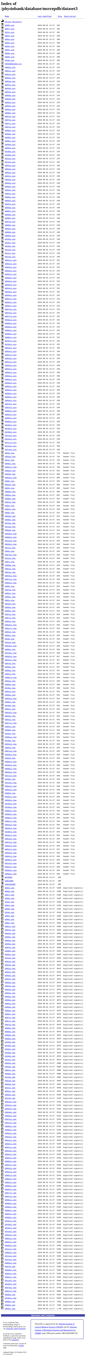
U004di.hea (10, 604)
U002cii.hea (11, 821)
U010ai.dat (10, 1042)
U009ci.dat (10, 954)
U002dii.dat (11, 1151)
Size (60, 16)
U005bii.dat (11, 1263)
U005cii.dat (11, 1175)
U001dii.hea (11, 744)
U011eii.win (11, 449)
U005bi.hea (10, 607)
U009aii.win (11, 330)
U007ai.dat (10, 1017)
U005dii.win (11, 386)
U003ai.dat (10, 975)
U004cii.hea (11, 849)
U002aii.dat (11, 1101)
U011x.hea (9, 460)
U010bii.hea (11, 831)
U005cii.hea (11, 467)
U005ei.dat (10, 1010)
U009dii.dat (11, 1217)
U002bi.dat (10, 1063)
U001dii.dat (11, 1137)
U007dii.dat (11, 1287)
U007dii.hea (11, 554)
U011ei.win (10, 162)
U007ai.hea (10, 614)
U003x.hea (9, 453)
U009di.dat (10, 1035)
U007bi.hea (10, 590)
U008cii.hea (11, 677)
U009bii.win (11, 334)
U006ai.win (10, 109)
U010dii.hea (11, 807)
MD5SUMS (8, 877)
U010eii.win (11, 344)
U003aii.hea (11, 477)
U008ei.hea (10, 519)
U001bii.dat (11, 1235)
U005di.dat (10, 1007)
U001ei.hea (10, 691)
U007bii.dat (11, 1122)
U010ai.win (10, 239)
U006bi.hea (10, 793)
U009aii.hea (11, 737)
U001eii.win (11, 260)
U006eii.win (11, 400)
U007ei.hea (10, 502)
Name (7, 16)
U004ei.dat (10, 993)
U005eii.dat (11, 1242)
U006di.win (10, 214)
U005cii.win (11, 298)
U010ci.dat (10, 1049)
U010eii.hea (11, 765)
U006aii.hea (11, 772)
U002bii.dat (11, 1144)
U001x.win (9, 36)
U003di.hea (10, 470)
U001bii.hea (11, 625)
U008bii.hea (11, 754)
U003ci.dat (10, 979)
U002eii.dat (11, 1154)
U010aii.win (11, 425)
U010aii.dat (11, 1298)
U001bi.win (10, 67)
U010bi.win (10, 151)
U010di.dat (10, 1052)
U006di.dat (10, 1073)
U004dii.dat (11, 1112)
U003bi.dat (10, 1066)
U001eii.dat (11, 1140)
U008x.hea (9, 481)
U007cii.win (11, 316)
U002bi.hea (10, 695)
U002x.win (9, 39)
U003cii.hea (11, 660)
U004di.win (10, 99)
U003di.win (10, 88)
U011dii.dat (11, 1231)
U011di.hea (10, 526)
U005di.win (10, 207)
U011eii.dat (11, 1259)
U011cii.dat (11, 1249)
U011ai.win (10, 158)
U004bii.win (11, 284)
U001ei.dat (10, 930)
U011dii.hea (11, 782)
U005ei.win (10, 106)
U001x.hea (9, 505)
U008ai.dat (10, 1028)
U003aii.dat (11, 1158)
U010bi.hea (10, 705)
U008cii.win (11, 414)
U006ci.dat (10, 1014)
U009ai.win (10, 134)
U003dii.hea (11, 646)
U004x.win (9, 46)
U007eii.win (11, 407)
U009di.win (10, 144)
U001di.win (10, 169)
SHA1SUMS (9, 881)
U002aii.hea (11, 786)
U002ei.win (10, 183)
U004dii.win (11, 291)
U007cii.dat (11, 1193)
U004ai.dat (10, 986)
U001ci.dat (10, 926)
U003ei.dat (10, 982)
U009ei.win (10, 148)
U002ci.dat (10, 1091)
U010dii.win (11, 432)
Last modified (44, 16)
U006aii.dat (11, 1179)
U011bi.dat (10, 1098)
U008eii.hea (11, 761)
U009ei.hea (10, 702)
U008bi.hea (10, 498)
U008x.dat (9, 909)
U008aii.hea (11, 810)
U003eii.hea (11, 576)
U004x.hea (9, 551)
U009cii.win (11, 418)
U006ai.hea (10, 611)
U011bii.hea (11, 653)
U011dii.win (11, 446)
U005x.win (9, 50)
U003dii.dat (11, 1168)
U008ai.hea (10, 667)
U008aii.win (11, 320)
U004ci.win (10, 193)
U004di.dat (10, 989)
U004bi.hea (10, 716)
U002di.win (10, 179)
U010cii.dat (11, 1221)
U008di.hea (10, 491)
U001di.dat (10, 1080)
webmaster (15, 1340)
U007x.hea (9, 561)
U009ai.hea (10, 670)
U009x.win (9, 57)
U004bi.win (10, 95)
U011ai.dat (10, 958)
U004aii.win (11, 281)
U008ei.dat (10, 1305)
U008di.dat (10, 1294)
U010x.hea (9, 639)
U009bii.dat (11, 1210)
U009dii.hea (11, 814)
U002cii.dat (11, 1147)
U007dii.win (11, 404)
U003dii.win (11, 277)
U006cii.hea (11, 856)
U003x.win (9, 43)
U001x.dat (9, 923)
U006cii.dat (11, 1182)
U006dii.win (11, 397)
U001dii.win (11, 358)
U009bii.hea (11, 860)
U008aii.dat (11, 1200)
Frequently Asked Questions (16, 1329)
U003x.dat (9, 888)
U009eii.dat (11, 1130)
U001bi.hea (10, 621)
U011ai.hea (10, 642)
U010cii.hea (11, 835)
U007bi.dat (10, 947)
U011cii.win (11, 442)
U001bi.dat (10, 965)
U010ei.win (10, 246)
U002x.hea (9, 600)
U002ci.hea (10, 674)
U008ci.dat (10, 1308)
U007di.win (10, 221)
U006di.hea (10, 684)
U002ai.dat (10, 968)
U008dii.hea (11, 768)
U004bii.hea (11, 828)
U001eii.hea (11, 845)
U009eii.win (11, 337)
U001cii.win (11, 355)
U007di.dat (10, 1266)
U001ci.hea (10, 709)
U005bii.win (11, 383)
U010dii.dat (11, 1224)
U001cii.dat (11, 1291)
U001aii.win (11, 348)
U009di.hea (10, 565)
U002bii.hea (11, 656)
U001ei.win (10, 74)
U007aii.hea (11, 751)
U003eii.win (11, 376)
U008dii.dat (11, 1203)
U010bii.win (11, 428)
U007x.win (9, 29)
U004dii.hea (11, 853)
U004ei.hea (10, 747)
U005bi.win (10, 200)
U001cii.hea (11, 628)
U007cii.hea (11, 723)
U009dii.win (11, 421)
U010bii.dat (11, 1284)
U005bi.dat (10, 1000)
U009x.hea (9, 512)
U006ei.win (10, 218)
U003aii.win (11, 270)
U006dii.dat (11, 1186)
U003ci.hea (10, 593)
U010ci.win (10, 242)
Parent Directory (13, 21)
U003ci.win (10, 85)
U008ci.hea (10, 463)
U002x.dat (9, 905)
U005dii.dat (11, 1252)
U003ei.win (10, 190)
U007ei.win (10, 127)
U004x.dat (9, 916)
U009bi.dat (10, 951)
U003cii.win (11, 274)
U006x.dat (9, 891)
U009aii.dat (11, 1126)
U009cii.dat (11, 1214)
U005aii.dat (11, 1273)
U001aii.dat (11, 1133)
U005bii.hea (11, 544)
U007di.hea (10, 663)
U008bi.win (10, 225)
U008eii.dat (11, 1207)
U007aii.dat (11, 1119)
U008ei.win (10, 235)
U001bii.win (11, 351)
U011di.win (10, 256)
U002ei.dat (10, 972)
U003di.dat (10, 933)
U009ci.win (10, 141)
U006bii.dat (11, 1245)
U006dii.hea (11, 870)
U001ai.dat (10, 961)
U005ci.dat (10, 1003)
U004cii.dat (11, 1172)
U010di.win (10, 155)
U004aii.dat (11, 1105)
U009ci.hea (10, 597)
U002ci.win (10, 176)
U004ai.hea (10, 681)
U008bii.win (11, 411)
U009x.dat (9, 898)
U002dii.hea (11, 712)
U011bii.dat (11, 1280)
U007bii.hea (11, 842)
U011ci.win (10, 253)
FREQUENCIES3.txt (13, 64)
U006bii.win (11, 393)
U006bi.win (10, 113)
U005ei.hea (10, 484)
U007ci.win (10, 123)
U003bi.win (10, 186)
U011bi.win (10, 249)
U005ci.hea (10, 509)
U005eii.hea (11, 698)
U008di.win (10, 232)
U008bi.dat (10, 1301)
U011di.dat (10, 1077)
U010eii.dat (11, 1228)
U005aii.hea (11, 583)
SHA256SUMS (10, 884)
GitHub (21, 1346)
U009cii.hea (11, 796)
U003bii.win (11, 372)
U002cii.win (11, 362)
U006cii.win (11, 306)
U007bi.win (10, 120)
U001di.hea (10, 632)
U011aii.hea (11, 540)
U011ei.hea (10, 558)
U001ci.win (10, 71)
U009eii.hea (11, 817)
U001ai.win (10, 165)
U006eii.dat (11, 1189)
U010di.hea (10, 740)
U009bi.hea (10, 730)
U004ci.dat (10, 1070)
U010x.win (9, 60)
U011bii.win (11, 439)
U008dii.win (11, 323)
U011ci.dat (10, 1087)
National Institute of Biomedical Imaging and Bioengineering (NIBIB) (56, 1330)
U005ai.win (10, 197)
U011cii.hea (11, 775)
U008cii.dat (11, 1277)
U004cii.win (11, 288)
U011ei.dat (10, 1059)
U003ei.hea (10, 474)
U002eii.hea (11, 867)
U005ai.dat (10, 996)
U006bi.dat (10, 944)
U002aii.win (11, 263)
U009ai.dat (10, 1031)
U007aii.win (11, 309)
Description (70, 16)
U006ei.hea (10, 649)
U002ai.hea (10, 572)
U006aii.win (11, 302)
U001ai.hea (10, 568)
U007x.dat (9, 895)
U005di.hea (10, 530)
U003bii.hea (11, 537)
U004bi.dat (10, 937)
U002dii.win (11, 365)
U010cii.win (11, 341)
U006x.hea (9, 586)
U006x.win (9, 25)
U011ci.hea (10, 547)
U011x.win (9, 32)
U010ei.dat (10, 1056)
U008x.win (9, 53)
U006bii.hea (11, 800)
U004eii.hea (11, 789)
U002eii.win (11, 369)
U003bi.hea (10, 516)
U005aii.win (11, 379)
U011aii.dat (11, 1256)
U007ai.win (10, 116)
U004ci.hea (10, 719)
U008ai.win (10, 130)
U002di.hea (10, 758)
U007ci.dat (10, 1021)
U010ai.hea (10, 779)
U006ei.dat (10, 1094)
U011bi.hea (10, 523)
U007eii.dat (11, 1196)
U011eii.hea (11, 863)
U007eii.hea (11, 579)
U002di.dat (10, 1084)
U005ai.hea (10, 495)
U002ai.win (10, 78)
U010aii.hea (11, 803)
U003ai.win (10, 81)
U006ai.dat (10, 940)
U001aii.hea (11, 838)
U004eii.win (11, 295)
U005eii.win (11, 390)
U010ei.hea (10, 688)
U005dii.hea (11, 533)
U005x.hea (9, 488)
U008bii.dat (11, 1270)
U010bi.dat (10, 1045)
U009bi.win (10, 137)
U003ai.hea (10, 456)
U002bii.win (11, 267)
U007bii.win (11, 313)
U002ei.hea (10, 726)
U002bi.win (10, 172)
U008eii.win (11, 327)
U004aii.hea (11, 824)
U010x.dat (9, 912)
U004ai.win (10, 92)
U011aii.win (11, 435)
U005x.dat (9, 919)
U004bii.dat (11, 1108)
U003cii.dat (11, 1165)
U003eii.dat (11, 1238)
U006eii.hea (11, 874)
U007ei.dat (10, 1024)
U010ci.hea (10, 733)
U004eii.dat (11, 1115)
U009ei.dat (10, 1038)
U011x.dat (9, 902)
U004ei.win (10, 102)
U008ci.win (10, 228)
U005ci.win (10, 204)
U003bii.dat (11, 1161)
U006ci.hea (10, 635)
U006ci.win (10, 211)
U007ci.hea (10, 618)
